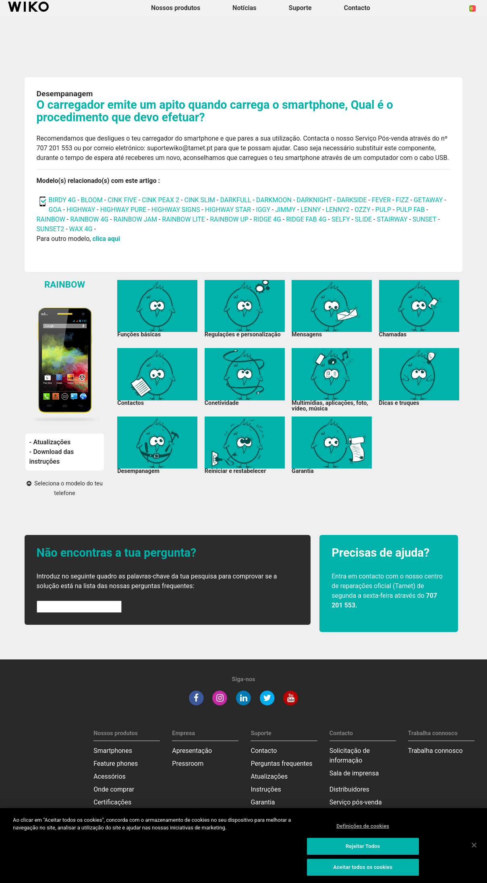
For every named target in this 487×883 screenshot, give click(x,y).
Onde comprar (113, 789)
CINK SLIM (199, 200)
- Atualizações (50, 442)
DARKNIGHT (314, 200)
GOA (55, 209)
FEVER (382, 200)
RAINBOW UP (229, 219)
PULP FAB (410, 209)
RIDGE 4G (267, 219)
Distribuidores (349, 789)
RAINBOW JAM (136, 219)
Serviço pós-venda (356, 802)
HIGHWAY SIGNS (175, 209)
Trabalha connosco (435, 750)
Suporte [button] (300, 8)
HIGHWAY (80, 209)
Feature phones (115, 763)
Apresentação (192, 750)
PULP (384, 209)
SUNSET (424, 219)
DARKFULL (235, 200)
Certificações (112, 802)
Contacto (264, 750)
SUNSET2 (50, 229)
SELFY (342, 219)
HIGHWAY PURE (124, 209)
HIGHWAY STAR (229, 209)
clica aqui (106, 239)
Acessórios (109, 776)
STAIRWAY (392, 219)
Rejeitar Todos (363, 849)
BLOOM (92, 200)
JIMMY (285, 209)
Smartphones (112, 750)
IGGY (263, 209)
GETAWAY (428, 200)
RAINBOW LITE (184, 219)
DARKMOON (274, 200)
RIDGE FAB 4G (307, 219)
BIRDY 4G (62, 200)
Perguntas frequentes (281, 763)
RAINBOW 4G (89, 219)
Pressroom (187, 763)
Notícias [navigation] (244, 8)
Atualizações (269, 776)
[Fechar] (474, 848)
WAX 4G (81, 229)
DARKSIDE (352, 200)
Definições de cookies (362, 829)
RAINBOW (51, 219)
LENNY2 (338, 209)
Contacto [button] (357, 8)
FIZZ (402, 200)
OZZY (362, 209)
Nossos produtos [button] (175, 8)
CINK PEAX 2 (160, 200)
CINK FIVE (122, 200)
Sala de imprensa (354, 773)
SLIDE (363, 219)
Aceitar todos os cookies (362, 870)
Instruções (266, 789)
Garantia (263, 802)
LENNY (310, 209)
